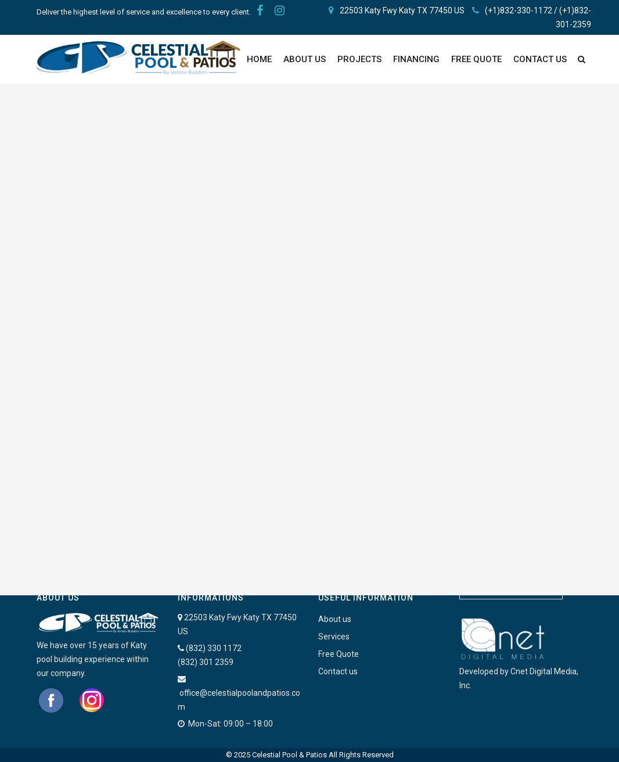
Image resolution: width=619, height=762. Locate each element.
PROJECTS (359, 59)
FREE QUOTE (476, 59)
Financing (416, 59)
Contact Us (540, 59)
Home (259, 59)
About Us (304, 59)
